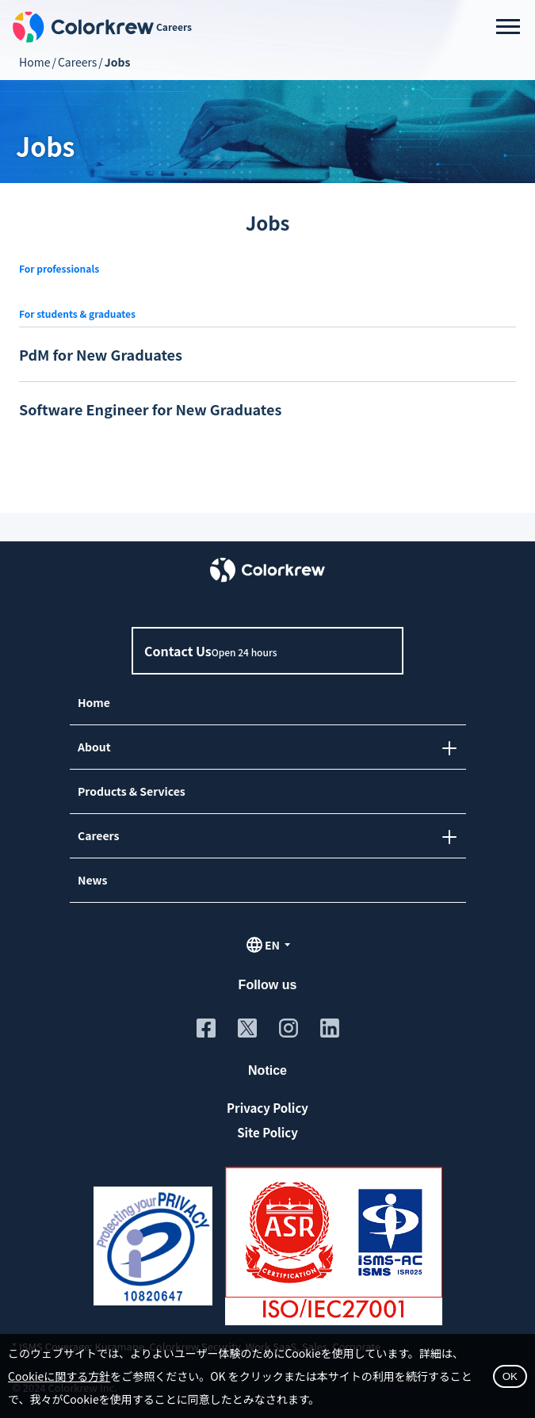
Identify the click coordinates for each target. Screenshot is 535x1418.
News (92, 880)
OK (510, 1376)
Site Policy (267, 1132)
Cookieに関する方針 (59, 1376)
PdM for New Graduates (100, 354)
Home (34, 62)
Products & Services (131, 791)
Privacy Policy (267, 1107)
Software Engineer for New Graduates (150, 409)
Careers (77, 62)
